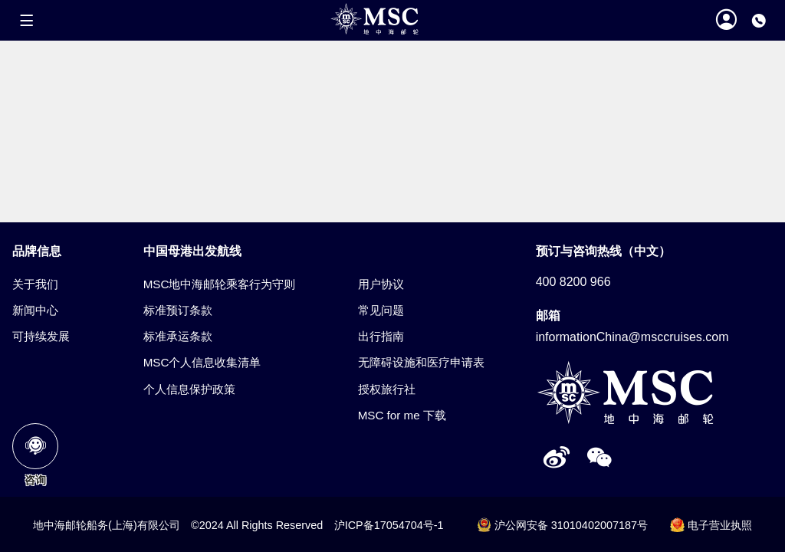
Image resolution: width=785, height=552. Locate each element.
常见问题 (381, 310)
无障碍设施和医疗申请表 (421, 362)
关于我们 (35, 284)
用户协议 (381, 284)
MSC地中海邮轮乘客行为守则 (219, 284)
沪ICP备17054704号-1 (389, 525)
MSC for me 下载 (402, 415)
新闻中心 (35, 310)
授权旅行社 (386, 389)
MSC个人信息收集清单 (202, 362)
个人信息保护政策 (189, 389)
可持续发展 (41, 336)
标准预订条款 (177, 310)
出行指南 (381, 336)
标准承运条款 (177, 336)
